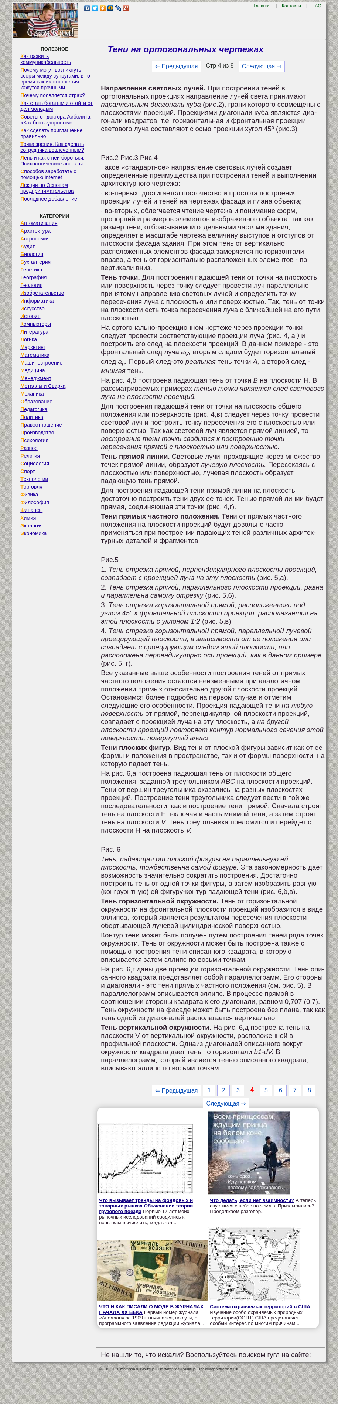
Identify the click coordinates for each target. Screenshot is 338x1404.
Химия (28, 518)
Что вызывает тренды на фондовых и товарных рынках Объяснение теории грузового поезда (146, 1206)
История (30, 316)
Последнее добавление (48, 199)
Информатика (37, 301)
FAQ (317, 5)
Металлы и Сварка (42, 386)
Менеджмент (35, 378)
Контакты (291, 5)
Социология (34, 464)
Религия (30, 456)
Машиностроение (41, 363)
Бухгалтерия (35, 262)
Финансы (31, 510)
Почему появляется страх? (52, 95)
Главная (262, 5)
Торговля (31, 487)
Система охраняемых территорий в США (260, 1306)
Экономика (33, 533)
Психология (34, 440)
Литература (34, 332)
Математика (34, 355)
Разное (29, 448)
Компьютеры (35, 324)
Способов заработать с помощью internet (48, 174)
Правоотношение (41, 425)
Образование (36, 401)
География (33, 277)
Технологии (34, 479)
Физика (29, 495)
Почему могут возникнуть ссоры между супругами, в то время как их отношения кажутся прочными (55, 78)
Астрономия (35, 239)
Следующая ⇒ (261, 66)
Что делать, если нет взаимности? (252, 1200)
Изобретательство (42, 293)
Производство (37, 432)
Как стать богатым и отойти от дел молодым (56, 106)
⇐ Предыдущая (176, 66)
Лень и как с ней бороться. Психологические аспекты (52, 161)
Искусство (32, 308)
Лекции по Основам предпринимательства (47, 188)
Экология (31, 526)
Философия (34, 502)
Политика (31, 417)
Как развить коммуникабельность (45, 59)
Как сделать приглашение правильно (51, 133)
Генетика (31, 270)
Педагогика (33, 409)
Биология (31, 254)
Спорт (27, 471)
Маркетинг (32, 347)
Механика (32, 394)
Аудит (27, 246)
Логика (28, 339)
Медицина (32, 370)
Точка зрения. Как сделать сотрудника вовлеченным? (52, 147)
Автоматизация (38, 223)
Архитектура (35, 231)
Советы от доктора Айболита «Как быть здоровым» (55, 120)
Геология (31, 285)
